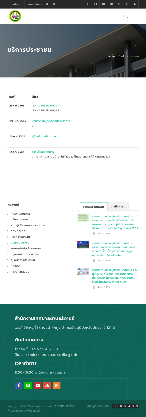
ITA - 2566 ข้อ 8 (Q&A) (46, 105)
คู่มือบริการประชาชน (44, 136)
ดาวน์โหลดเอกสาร (43, 152)
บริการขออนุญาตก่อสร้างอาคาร (51, 121)
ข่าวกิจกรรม (117, 206)
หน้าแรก (112, 56)
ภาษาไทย (16, 4)
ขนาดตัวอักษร (34, 4)
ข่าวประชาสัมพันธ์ (94, 206)
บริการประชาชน (130, 56)
